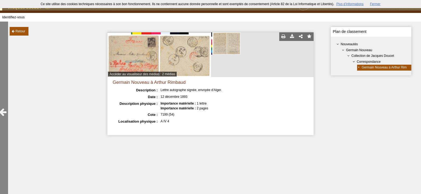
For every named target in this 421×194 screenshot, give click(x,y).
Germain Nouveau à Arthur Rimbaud (388, 67)
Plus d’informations (350, 4)
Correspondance (369, 62)
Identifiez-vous (13, 17)
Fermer (375, 4)
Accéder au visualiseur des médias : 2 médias (142, 74)
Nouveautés (349, 44)
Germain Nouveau (359, 50)
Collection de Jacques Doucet (372, 56)
